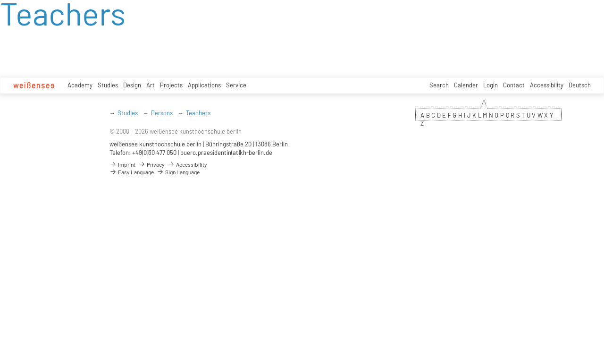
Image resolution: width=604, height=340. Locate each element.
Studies (108, 85)
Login (490, 85)
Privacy (151, 164)
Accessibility (546, 85)
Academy (79, 85)
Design (132, 85)
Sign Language (178, 172)
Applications (204, 85)
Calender (466, 85)
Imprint (122, 164)
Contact (514, 85)
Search (439, 85)
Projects (171, 85)
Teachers (198, 113)
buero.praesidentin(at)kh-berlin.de (226, 152)
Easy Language (131, 172)
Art (150, 85)
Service (236, 85)
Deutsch (580, 85)
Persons (162, 113)
